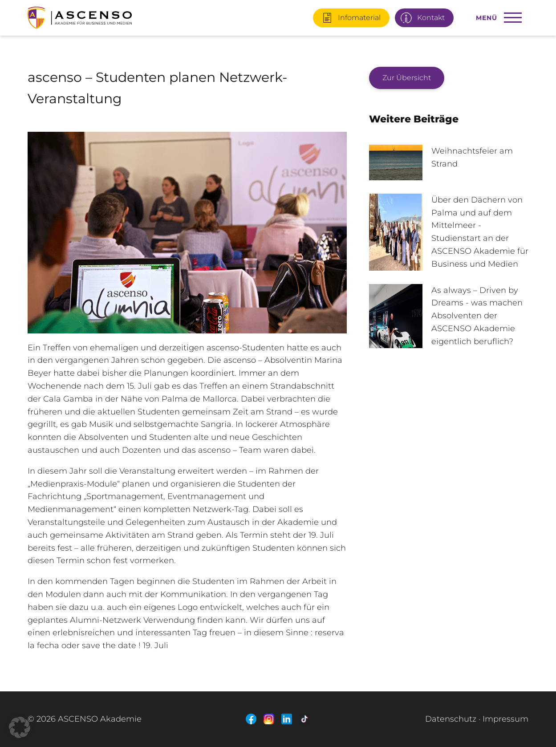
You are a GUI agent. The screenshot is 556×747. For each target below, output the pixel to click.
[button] (19, 727)
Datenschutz (450, 719)
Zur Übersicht (406, 77)
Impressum (505, 719)
